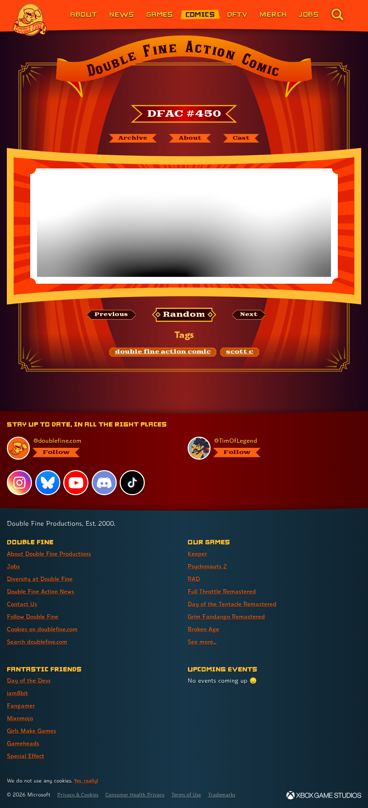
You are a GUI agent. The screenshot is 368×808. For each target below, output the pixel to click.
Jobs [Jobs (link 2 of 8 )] (13, 566)
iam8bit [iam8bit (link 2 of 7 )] (18, 693)
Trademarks (232, 794)
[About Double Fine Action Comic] (190, 138)
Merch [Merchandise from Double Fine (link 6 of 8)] (272, 14)
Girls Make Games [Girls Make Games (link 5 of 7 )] (33, 730)
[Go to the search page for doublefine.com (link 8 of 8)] (337, 14)
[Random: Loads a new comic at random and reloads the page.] (184, 315)
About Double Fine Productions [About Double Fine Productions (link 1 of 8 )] (52, 553)
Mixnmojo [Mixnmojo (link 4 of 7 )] (21, 718)
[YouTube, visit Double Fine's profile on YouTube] (76, 482)
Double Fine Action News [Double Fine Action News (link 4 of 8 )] (43, 591)
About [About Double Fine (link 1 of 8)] (83, 14)
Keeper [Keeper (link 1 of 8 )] (197, 553)
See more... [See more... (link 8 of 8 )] (202, 641)
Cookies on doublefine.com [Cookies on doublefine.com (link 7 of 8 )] (45, 629)
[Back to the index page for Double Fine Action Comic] (184, 68)
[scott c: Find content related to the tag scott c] (239, 352)
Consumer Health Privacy (140, 794)
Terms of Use (195, 794)
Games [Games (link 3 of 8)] (159, 14)
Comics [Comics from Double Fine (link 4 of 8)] (200, 14)
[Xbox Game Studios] (323, 795)
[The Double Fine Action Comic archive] (130, 138)
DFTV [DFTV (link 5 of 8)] (237, 14)
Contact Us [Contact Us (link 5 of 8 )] (22, 604)
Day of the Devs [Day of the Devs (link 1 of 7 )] (30, 680)
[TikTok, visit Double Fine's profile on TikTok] (132, 482)
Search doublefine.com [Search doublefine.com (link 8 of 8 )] (39, 641)
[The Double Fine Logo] (29, 19)
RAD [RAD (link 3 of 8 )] (194, 578)
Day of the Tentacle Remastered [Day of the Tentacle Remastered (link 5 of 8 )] (234, 604)
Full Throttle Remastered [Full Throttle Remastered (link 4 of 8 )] (223, 591)
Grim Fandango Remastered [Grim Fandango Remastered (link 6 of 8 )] (228, 616)
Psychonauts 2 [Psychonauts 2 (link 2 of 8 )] (209, 566)
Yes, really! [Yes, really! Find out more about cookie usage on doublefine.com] (87, 780)
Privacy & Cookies (79, 794)
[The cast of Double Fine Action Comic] (244, 138)
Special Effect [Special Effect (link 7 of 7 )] (27, 756)
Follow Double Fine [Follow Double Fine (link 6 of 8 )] (34, 616)
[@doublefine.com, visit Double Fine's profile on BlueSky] (89, 448)
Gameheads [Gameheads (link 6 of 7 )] (23, 743)
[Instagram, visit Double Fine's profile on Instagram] (19, 482)
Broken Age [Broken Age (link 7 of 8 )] (204, 629)
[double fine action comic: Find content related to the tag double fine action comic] (162, 352)
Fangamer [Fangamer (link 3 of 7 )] (21, 705)
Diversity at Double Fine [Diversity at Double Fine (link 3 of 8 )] (42, 578)
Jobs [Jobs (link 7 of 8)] (309, 14)
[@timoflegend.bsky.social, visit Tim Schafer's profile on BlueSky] (270, 448)
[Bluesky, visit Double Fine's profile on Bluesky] (47, 482)
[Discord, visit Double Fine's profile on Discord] (104, 482)
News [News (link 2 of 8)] (121, 14)
